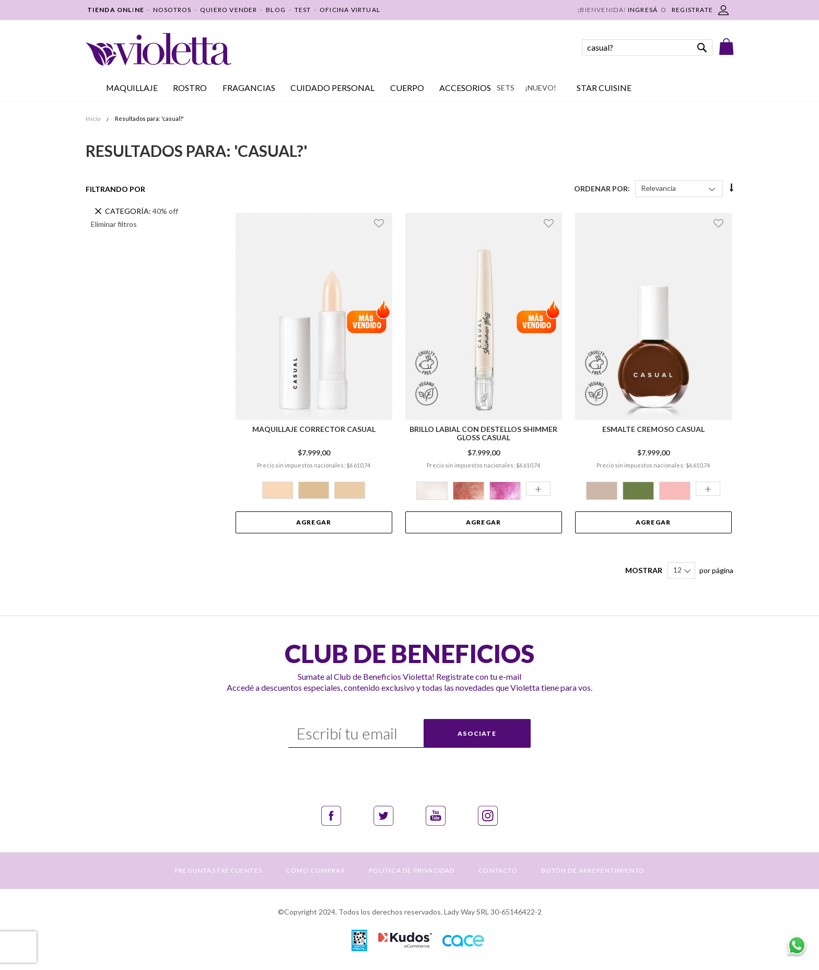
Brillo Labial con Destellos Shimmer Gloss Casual (483, 433)
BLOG (276, 10)
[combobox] (647, 47)
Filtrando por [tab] (115, 189)
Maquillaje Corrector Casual (314, 429)
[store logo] (158, 49)
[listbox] (314, 491)
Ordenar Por (601, 188)
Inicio (93, 118)
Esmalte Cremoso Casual (653, 429)
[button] (380, 223)
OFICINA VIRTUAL (350, 10)
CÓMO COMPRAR (315, 870)
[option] (277, 490)
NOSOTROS (172, 10)
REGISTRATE (692, 10)
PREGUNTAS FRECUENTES (218, 870)
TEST (303, 10)
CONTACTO (498, 870)
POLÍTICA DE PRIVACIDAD (411, 870)
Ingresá (643, 10)
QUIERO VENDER (229, 10)
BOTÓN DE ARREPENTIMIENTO (593, 870)
